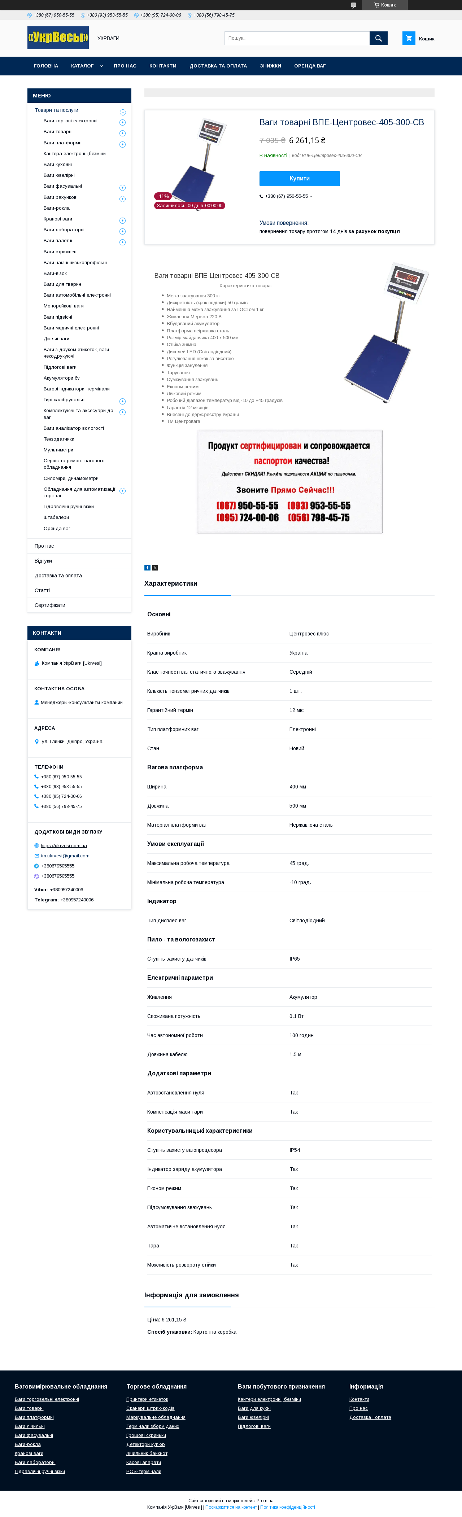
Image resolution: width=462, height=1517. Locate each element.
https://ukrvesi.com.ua (64, 845)
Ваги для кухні (254, 1408)
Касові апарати (143, 1462)
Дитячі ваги (56, 338)
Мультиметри (58, 450)
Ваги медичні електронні (71, 328)
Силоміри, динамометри (71, 478)
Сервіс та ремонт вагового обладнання (74, 464)
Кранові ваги (58, 219)
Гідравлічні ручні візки (69, 506)
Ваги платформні (63, 142)
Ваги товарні (58, 131)
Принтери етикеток (147, 1399)
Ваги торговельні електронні (47, 1399)
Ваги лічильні (30, 1426)
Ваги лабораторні (64, 229)
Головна (46, 66)
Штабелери (56, 517)
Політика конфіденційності (287, 1507)
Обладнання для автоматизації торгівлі (80, 492)
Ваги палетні (58, 240)
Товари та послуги (56, 110)
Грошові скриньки (146, 1435)
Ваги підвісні (58, 317)
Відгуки (43, 561)
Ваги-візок (55, 273)
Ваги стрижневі (61, 251)
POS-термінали (143, 1471)
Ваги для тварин (62, 284)
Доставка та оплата (218, 66)
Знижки (270, 66)
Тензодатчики (59, 439)
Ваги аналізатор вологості (74, 428)
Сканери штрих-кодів (150, 1408)
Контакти (162, 66)
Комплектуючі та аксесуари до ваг (78, 414)
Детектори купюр (145, 1444)
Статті (42, 590)
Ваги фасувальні (63, 186)
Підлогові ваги (60, 367)
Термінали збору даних (152, 1426)
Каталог (82, 66)
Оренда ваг (310, 66)
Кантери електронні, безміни (269, 1399)
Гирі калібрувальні (65, 399)
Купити (300, 178)
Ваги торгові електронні (70, 120)
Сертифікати (50, 605)
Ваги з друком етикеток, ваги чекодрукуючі (76, 353)
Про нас (125, 66)
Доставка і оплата (370, 1417)
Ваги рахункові (61, 197)
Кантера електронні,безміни (75, 153)
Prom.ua (265, 1500)
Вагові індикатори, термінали (77, 389)
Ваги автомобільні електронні (77, 295)
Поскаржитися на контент (231, 1507)
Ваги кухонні (58, 164)
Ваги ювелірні (59, 175)
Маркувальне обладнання (156, 1417)
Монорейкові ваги (64, 306)
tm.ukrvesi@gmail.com (65, 855)
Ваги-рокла (57, 208)
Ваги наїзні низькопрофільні (75, 262)
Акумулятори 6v (62, 378)
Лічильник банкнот (146, 1453)
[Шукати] (379, 38)
